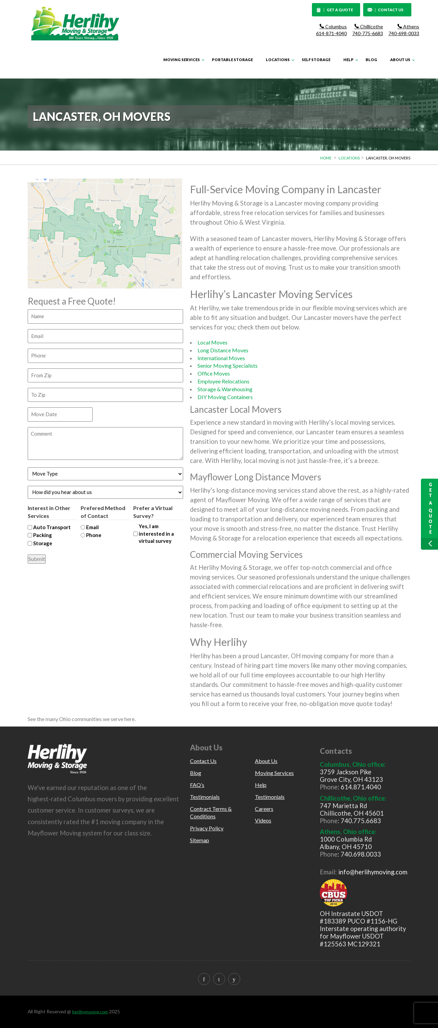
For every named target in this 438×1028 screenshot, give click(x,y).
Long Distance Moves (222, 350)
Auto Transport (52, 527)
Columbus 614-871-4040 (331, 30)
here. (130, 719)
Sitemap (199, 840)
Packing (42, 535)
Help (348, 59)
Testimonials (205, 796)
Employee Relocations (223, 381)
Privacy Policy (206, 828)
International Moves (221, 358)
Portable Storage (232, 59)
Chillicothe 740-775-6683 (367, 30)
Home (325, 158)
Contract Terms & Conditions (211, 812)
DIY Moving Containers (225, 397)
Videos (263, 820)
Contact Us (203, 761)
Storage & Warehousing (224, 389)
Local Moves (212, 342)
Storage (42, 543)
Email (92, 527)
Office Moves (213, 373)
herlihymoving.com (90, 1011)
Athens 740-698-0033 (403, 30)
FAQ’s (197, 784)
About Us (400, 59)
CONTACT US (385, 10)
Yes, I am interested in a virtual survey (156, 533)
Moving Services (181, 59)
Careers (264, 808)
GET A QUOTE (335, 10)
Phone (93, 535)
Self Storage (316, 59)
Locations (278, 59)
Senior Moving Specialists (227, 365)
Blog (371, 59)
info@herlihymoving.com (372, 872)
